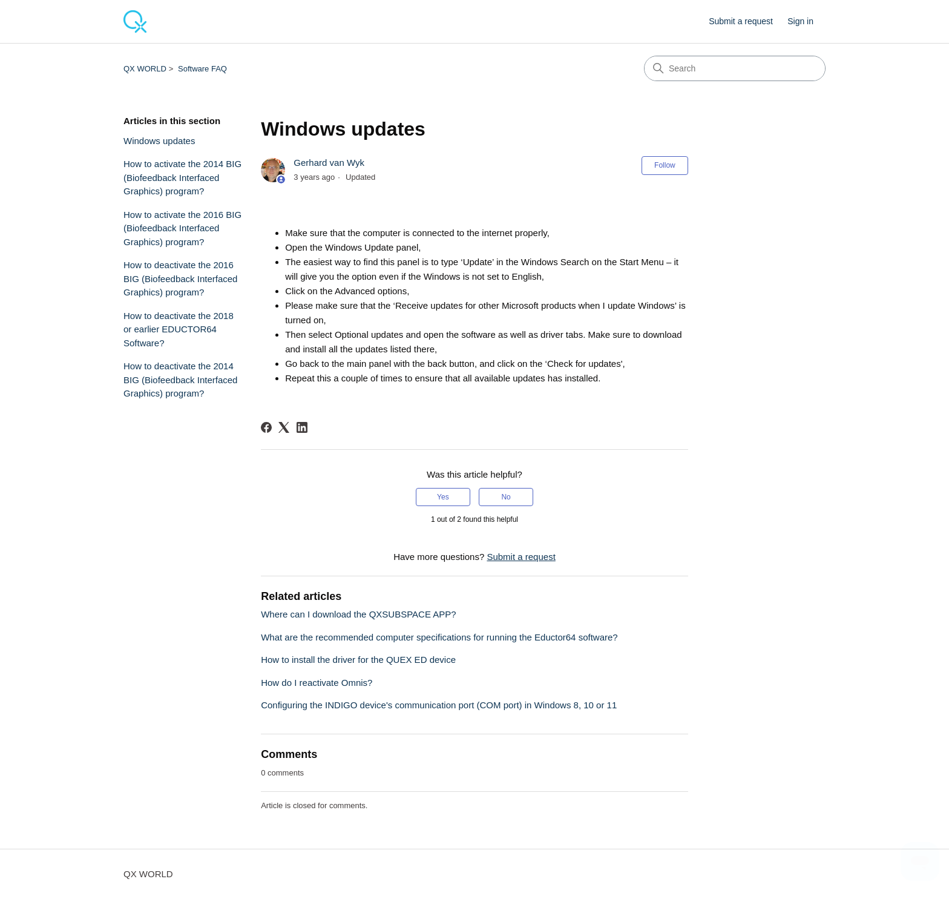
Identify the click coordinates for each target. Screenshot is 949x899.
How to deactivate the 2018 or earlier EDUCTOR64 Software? (178, 329)
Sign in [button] (800, 21)
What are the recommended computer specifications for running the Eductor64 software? (439, 637)
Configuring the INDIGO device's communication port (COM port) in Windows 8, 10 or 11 (439, 705)
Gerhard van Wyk (329, 162)
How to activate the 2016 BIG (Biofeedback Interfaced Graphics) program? (182, 228)
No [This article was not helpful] (505, 497)
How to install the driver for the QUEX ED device (358, 659)
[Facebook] (266, 427)
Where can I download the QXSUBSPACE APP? (358, 614)
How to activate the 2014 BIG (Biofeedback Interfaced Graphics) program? (182, 177)
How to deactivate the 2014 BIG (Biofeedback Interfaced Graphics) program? (180, 379)
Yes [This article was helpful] (443, 497)
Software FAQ (202, 68)
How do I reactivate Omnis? (316, 682)
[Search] (735, 68)
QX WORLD (144, 68)
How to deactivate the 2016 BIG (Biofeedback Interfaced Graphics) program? (180, 278)
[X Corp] (283, 427)
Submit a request (741, 21)
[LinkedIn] (302, 427)
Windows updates (159, 141)
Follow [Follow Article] (664, 165)
